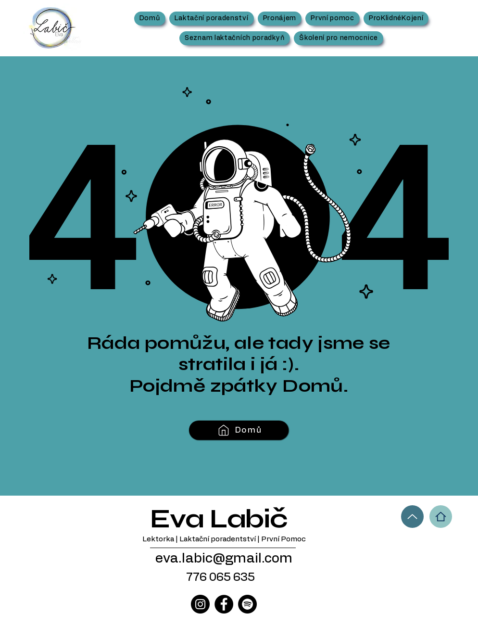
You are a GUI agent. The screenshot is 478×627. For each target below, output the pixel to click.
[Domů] (239, 430)
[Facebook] (223, 604)
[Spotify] (247, 604)
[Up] (412, 516)
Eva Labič (219, 519)
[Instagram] (200, 604)
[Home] (440, 516)
